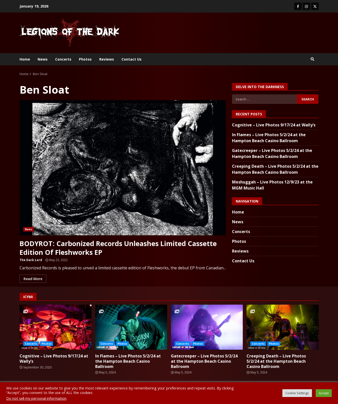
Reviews (106, 59)
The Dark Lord (31, 260)
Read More (33, 278)
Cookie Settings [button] (297, 393)
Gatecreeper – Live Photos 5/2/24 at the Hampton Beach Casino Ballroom (207, 327)
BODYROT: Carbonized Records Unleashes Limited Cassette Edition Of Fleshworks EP (123, 167)
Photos (85, 59)
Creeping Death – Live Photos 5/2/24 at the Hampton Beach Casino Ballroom (282, 327)
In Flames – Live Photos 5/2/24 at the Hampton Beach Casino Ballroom (131, 327)
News (43, 59)
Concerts (63, 59)
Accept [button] (324, 393)
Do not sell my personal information (36, 398)
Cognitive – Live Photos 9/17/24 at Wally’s (273, 125)
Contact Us (132, 59)
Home (25, 59)
